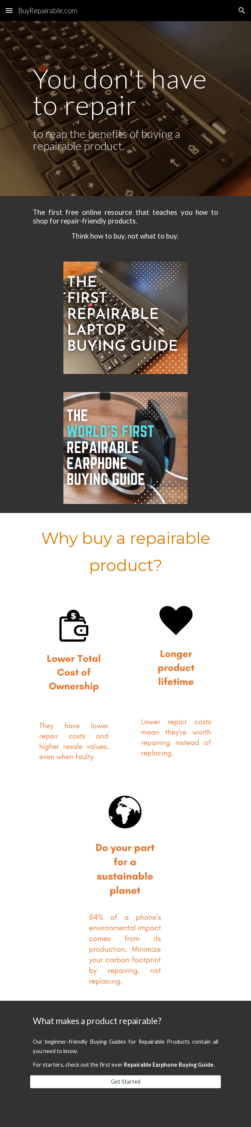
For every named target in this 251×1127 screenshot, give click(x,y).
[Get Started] (125, 1081)
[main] (125, 108)
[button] (9, 10)
